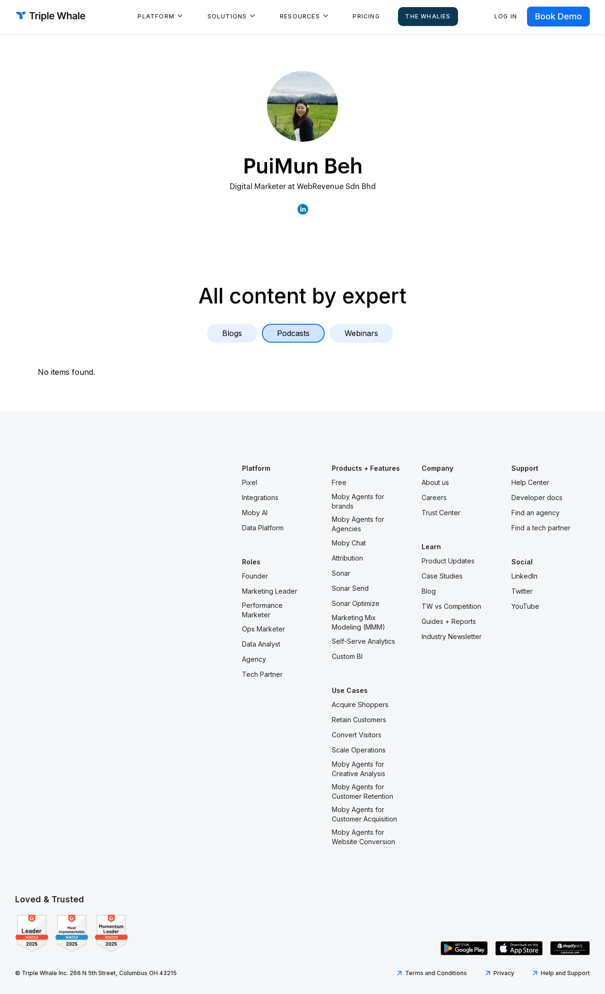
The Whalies (427, 16)
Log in (505, 16)
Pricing (366, 16)
